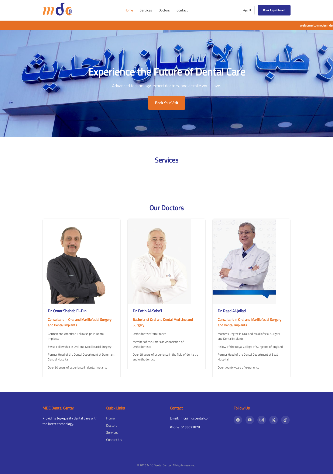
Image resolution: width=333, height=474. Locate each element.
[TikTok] (285, 420)
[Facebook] (238, 420)
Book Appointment (274, 10)
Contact (182, 10)
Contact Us (114, 439)
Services (146, 10)
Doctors (164, 10)
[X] (273, 420)
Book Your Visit (166, 102)
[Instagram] (261, 420)
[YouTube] (250, 420)
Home (128, 10)
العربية (247, 10)
